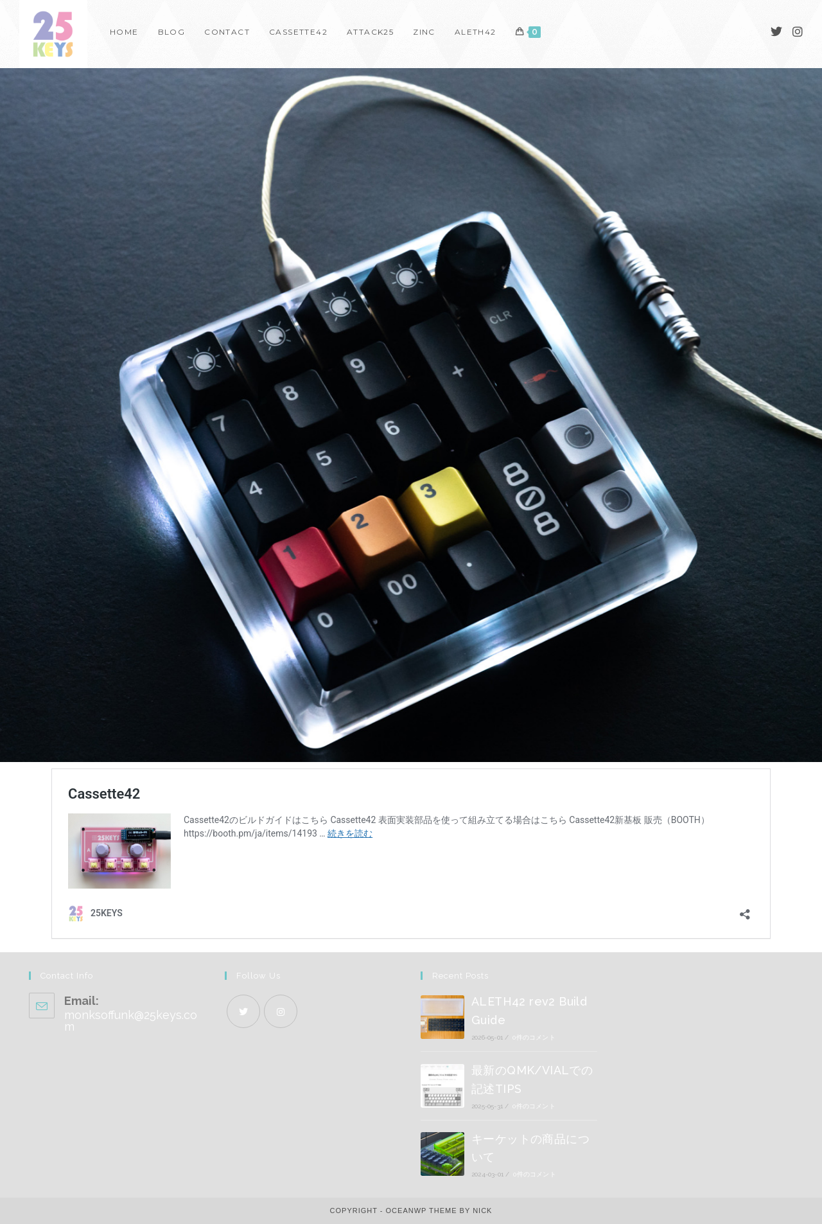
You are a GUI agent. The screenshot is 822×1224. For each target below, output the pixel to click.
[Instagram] (797, 32)
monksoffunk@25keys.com (130, 1020)
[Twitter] (776, 32)
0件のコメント (533, 1037)
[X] (243, 1011)
